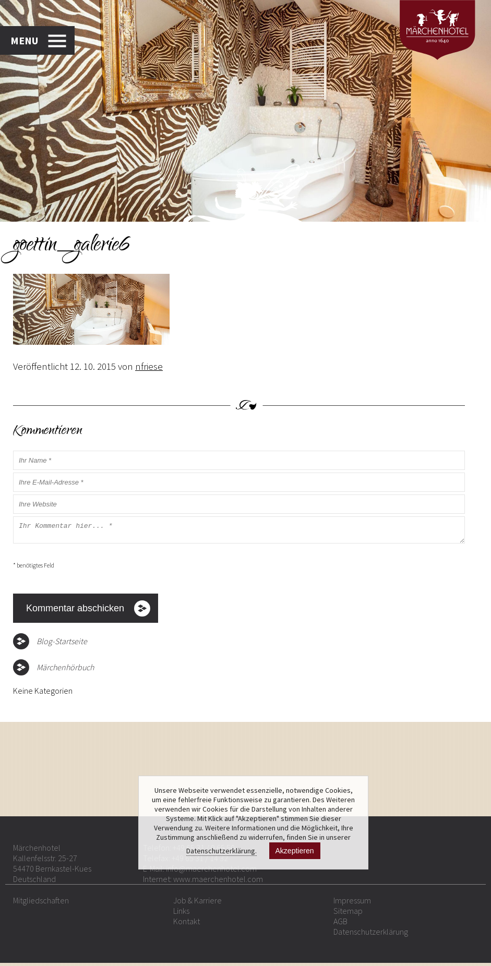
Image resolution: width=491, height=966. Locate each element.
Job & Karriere (197, 903)
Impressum (352, 903)
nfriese (149, 366)
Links (181, 914)
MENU (24, 40)
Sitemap (348, 914)
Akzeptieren (295, 851)
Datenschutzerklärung (370, 934)
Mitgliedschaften (41, 903)
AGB (340, 924)
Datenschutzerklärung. (221, 850)
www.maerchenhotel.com (218, 882)
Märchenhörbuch (65, 670)
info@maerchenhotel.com (211, 871)
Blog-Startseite (62, 644)
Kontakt (186, 924)
